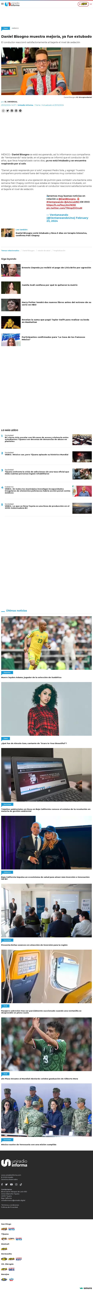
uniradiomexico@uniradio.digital (13, 1200)
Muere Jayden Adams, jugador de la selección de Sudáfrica (31, 677)
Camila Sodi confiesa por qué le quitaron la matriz (50, 285)
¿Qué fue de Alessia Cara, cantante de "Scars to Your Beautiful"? (34, 743)
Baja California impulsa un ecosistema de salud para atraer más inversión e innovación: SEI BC (45, 878)
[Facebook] (2, 1184)
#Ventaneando (55, 202)
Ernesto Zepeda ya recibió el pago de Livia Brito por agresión (56, 267)
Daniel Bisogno (29, 251)
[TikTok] (21, 1184)
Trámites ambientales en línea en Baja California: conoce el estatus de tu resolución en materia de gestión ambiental (45, 810)
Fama (6, 28)
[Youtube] (11, 1184)
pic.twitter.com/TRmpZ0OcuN (64, 208)
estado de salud (44, 251)
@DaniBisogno (67, 199)
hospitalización (59, 251)
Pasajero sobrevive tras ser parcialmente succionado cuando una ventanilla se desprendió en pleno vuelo (41, 1012)
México (15, 28)
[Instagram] (16, 1184)
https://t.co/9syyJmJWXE (61, 205)
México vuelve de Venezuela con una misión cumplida (28, 1144)
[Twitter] (6, 1184)
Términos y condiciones (10, 1205)
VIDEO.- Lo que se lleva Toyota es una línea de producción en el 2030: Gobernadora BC (37, 507)
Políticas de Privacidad (9, 1207)
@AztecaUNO (72, 202)
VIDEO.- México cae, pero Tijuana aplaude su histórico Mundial (36, 454)
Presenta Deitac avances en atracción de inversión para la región (34, 945)
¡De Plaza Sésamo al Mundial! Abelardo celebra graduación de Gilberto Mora (39, 1078)
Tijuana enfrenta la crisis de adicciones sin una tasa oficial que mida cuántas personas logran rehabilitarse (37, 473)
